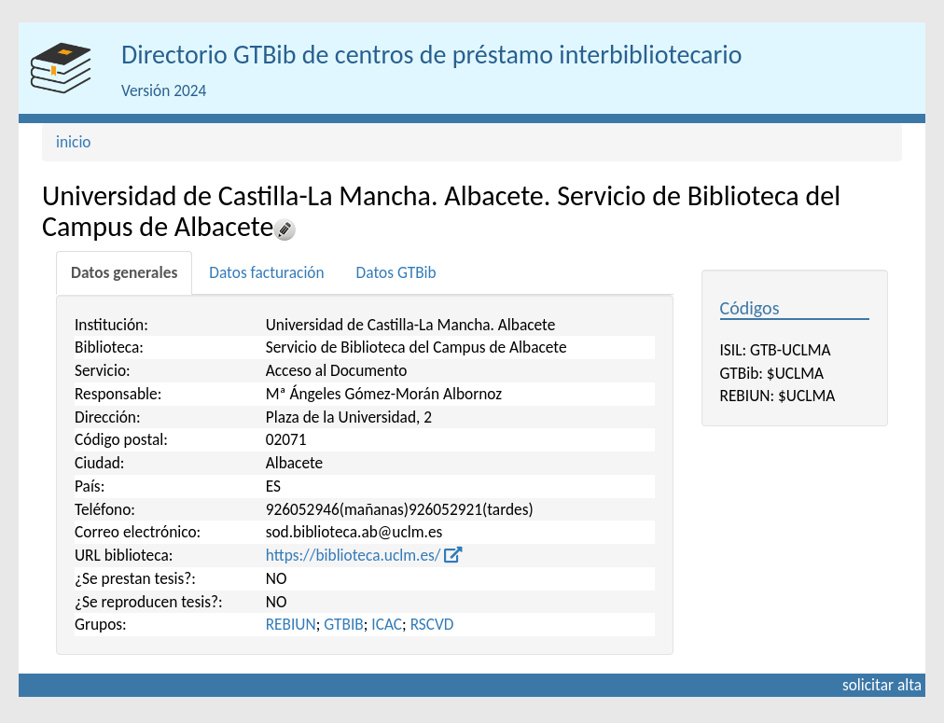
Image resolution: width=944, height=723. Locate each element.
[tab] (124, 273)
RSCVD (432, 624)
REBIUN (291, 624)
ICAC (386, 624)
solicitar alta (882, 684)
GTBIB (344, 624)
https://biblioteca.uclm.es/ (365, 555)
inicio (73, 142)
